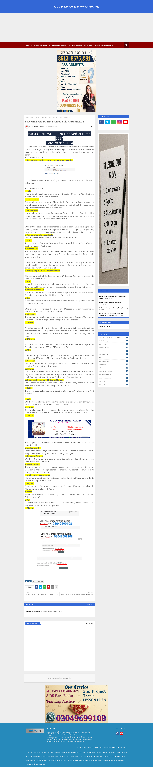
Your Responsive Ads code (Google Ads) (59, 678)
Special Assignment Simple (104, 45)
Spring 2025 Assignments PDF (40, 45)
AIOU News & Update (75, 45)
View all (89, 605)
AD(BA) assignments (114, 341)
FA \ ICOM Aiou (114, 361)
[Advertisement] (76, 27)
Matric (114, 368)
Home (27, 45)
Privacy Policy (99, 747)
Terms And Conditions (119, 747)
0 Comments (89, 623)
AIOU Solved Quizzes (59, 45)
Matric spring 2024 (114, 374)
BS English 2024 (114, 347)
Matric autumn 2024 (114, 371)
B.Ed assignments (114, 344)
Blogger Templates (40, 752)
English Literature (114, 358)
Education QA (88, 45)
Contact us (90, 747)
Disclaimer (107, 747)
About (84, 747)
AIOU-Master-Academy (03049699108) (76, 6)
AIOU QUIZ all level (35, 118)
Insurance (114, 364)
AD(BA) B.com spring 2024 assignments (114, 337)
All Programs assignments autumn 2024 (106, 326)
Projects (114, 381)
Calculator (114, 351)
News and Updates (114, 378)
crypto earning (114, 385)
